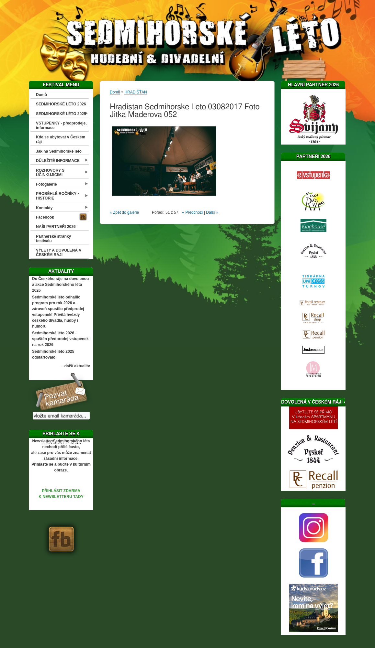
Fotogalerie (46, 184)
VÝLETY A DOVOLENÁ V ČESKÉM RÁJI (58, 252)
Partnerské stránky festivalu (53, 238)
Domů (41, 94)
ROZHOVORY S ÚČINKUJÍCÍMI (50, 172)
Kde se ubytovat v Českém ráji (60, 139)
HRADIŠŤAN (135, 92)
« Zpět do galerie (124, 212)
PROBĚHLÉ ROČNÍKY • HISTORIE (57, 195)
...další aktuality (75, 366)
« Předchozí (192, 212)
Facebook (45, 217)
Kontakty (44, 208)
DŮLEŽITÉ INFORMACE (58, 160)
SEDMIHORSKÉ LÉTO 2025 (61, 114)
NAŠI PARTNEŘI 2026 (55, 226)
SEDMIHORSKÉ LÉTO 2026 (61, 104)
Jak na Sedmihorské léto (59, 151)
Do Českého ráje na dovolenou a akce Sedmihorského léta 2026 (60, 284)
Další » (212, 212)
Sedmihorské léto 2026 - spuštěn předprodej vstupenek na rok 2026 (60, 339)
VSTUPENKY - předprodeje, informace (61, 125)
